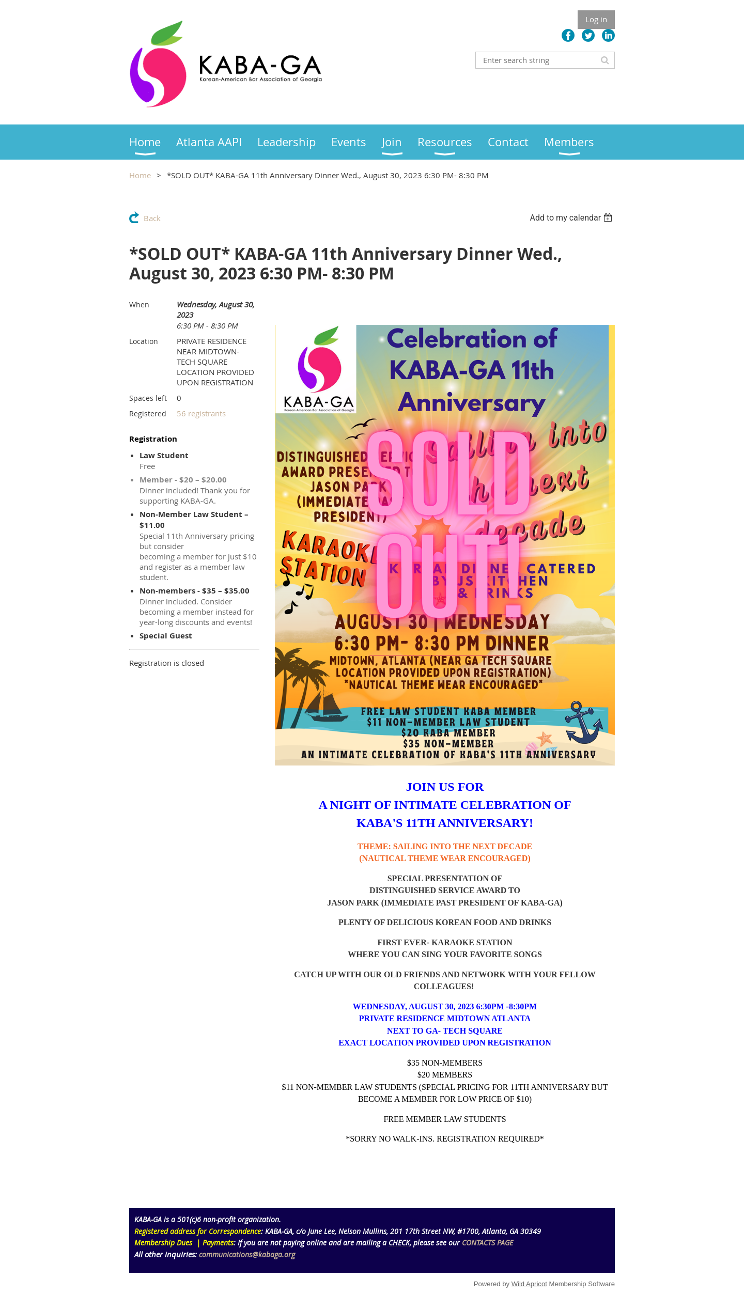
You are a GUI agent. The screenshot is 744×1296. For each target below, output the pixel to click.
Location (143, 341)
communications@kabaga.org (247, 1254)
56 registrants (201, 413)
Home (140, 175)
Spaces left (148, 398)
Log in (596, 19)
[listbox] (572, 217)
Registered (147, 413)
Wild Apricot (529, 1284)
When (139, 304)
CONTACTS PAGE (487, 1242)
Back (152, 218)
